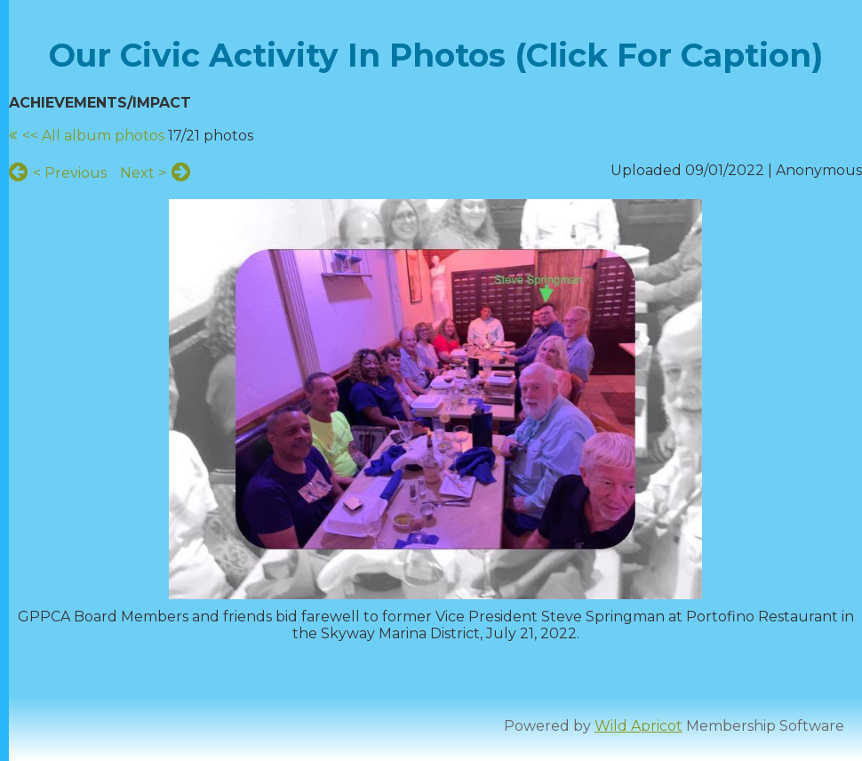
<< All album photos (93, 135)
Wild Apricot (638, 725)
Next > (143, 172)
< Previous (70, 172)
